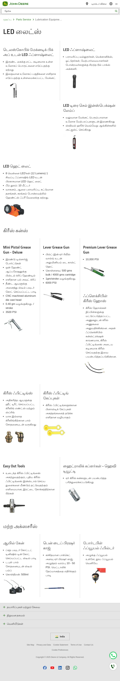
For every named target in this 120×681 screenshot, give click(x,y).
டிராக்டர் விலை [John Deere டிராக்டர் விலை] (99, 3)
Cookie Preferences (60, 650)
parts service (23, 19)
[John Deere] (17, 3)
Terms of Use (76, 645)
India (60, 636)
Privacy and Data (44, 645)
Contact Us (88, 645)
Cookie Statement (60, 645)
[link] (111, 3)
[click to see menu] (116, 3)
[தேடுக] (60, 11)
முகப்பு (7, 19)
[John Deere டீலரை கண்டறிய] (87, 3)
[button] (45, 667)
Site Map (30, 645)
